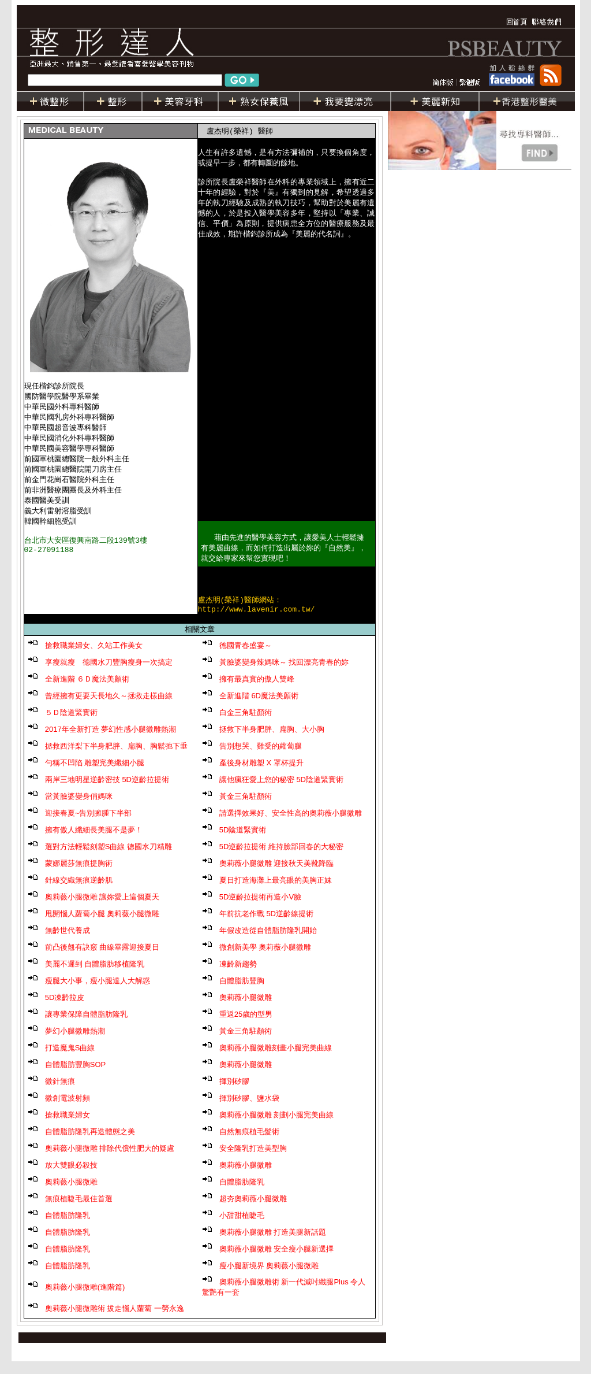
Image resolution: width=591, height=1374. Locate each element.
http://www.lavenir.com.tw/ (256, 619)
